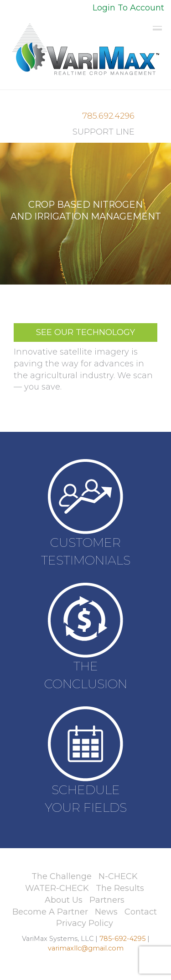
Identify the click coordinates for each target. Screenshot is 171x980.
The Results (120, 888)
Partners (106, 900)
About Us (64, 900)
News (106, 912)
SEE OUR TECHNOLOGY (85, 332)
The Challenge (61, 876)
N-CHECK (118, 876)
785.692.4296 (108, 116)
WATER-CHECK (57, 888)
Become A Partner (50, 912)
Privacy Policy (84, 923)
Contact (140, 912)
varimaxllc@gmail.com (86, 948)
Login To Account (128, 8)
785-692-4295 (122, 939)
